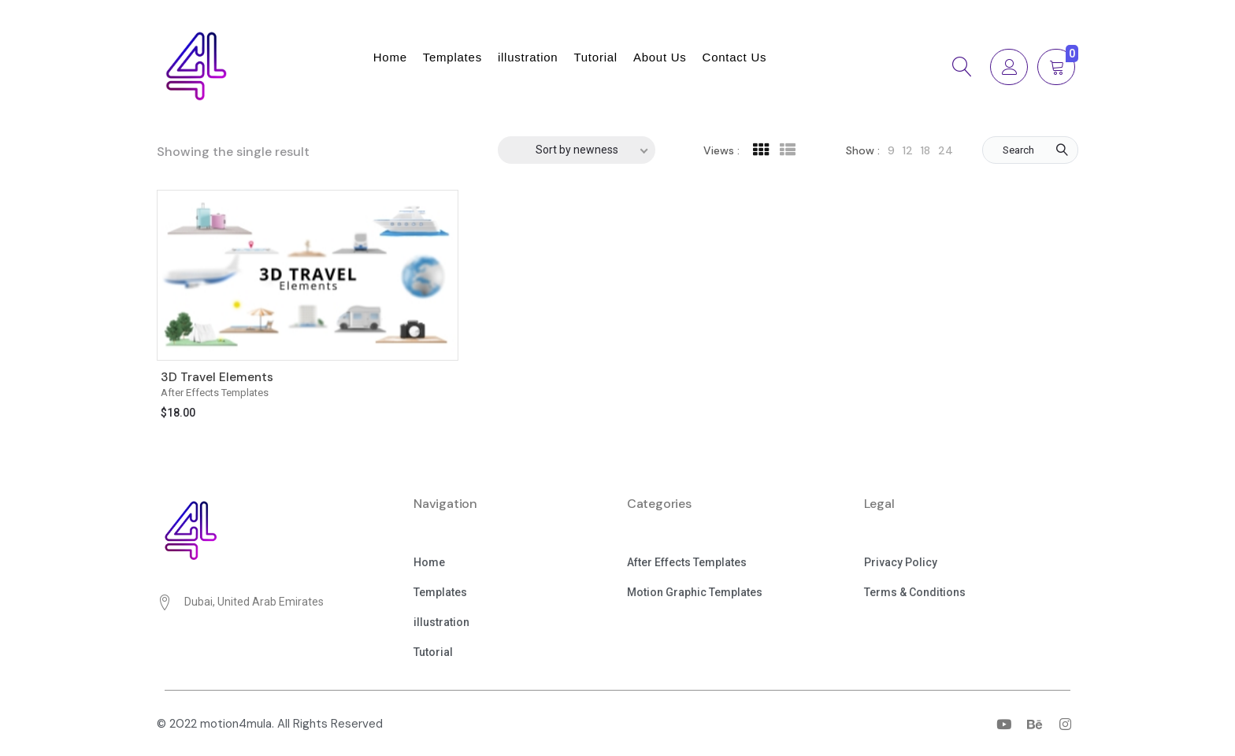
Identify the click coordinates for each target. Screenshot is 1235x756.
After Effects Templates (215, 392)
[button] (429, 564)
